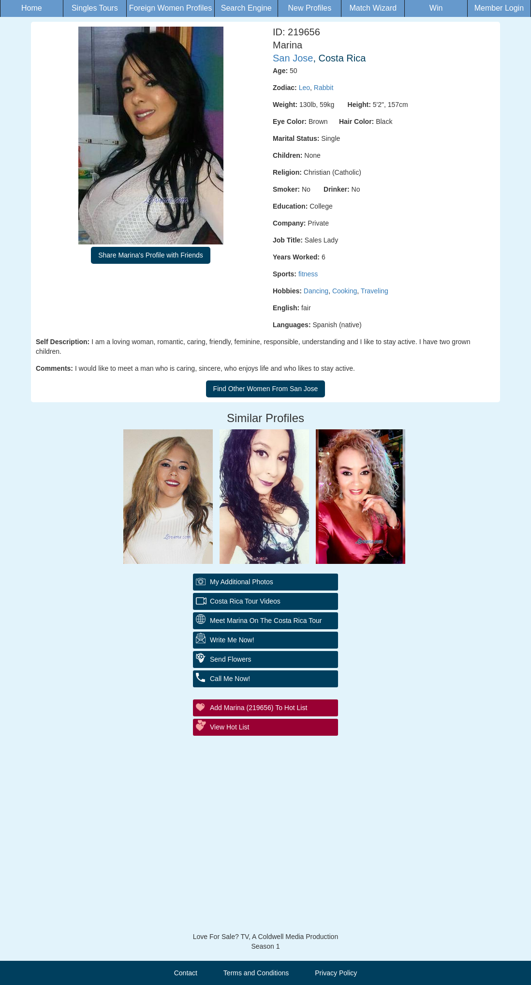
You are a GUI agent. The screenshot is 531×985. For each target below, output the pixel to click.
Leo (304, 87)
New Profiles (309, 8)
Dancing (316, 291)
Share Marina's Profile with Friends (150, 255)
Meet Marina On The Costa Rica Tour (266, 620)
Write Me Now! (232, 640)
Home (31, 8)
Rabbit (323, 87)
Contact (185, 973)
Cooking (344, 291)
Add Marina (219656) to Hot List (258, 708)
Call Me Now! (230, 678)
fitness (308, 274)
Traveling (374, 291)
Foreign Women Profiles (170, 8)
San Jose (293, 58)
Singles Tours (95, 8)
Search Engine (246, 8)
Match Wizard (373, 8)
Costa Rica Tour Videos (245, 601)
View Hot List (229, 727)
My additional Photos (241, 582)
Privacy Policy (336, 973)
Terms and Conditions (256, 973)
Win (436, 8)
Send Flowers (230, 659)
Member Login (499, 8)
